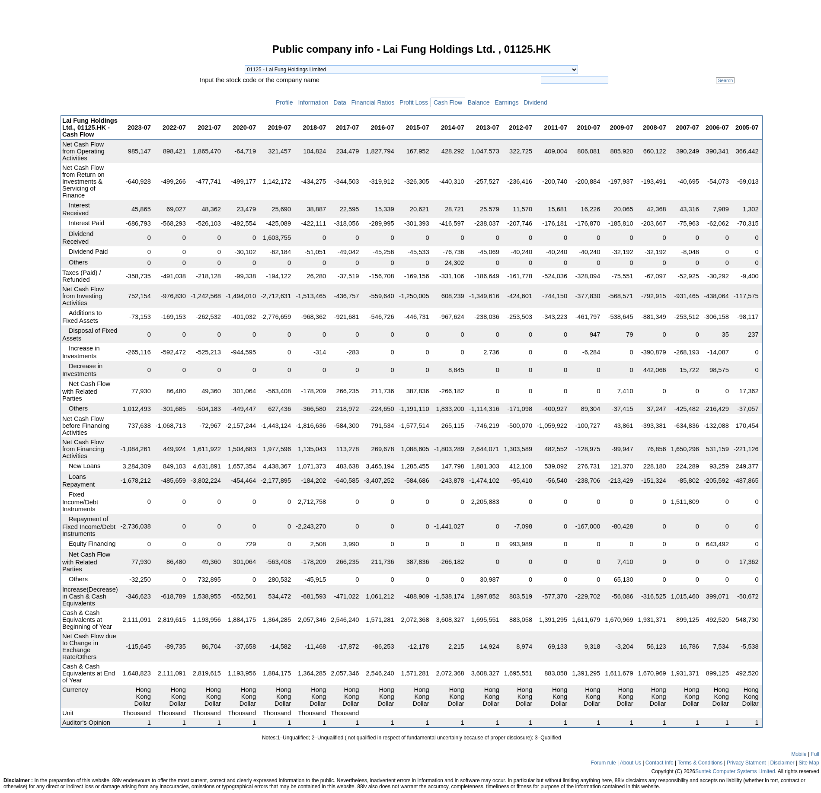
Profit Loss (414, 102)
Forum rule (603, 763)
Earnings (506, 102)
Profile (284, 102)
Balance (478, 102)
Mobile (798, 754)
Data (340, 102)
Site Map (809, 763)
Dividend (535, 102)
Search (725, 80)
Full (815, 754)
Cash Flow (448, 102)
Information (313, 102)
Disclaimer (782, 763)
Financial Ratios (373, 102)
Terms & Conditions (699, 763)
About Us (630, 763)
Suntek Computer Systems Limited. (735, 771)
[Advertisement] (30, 174)
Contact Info (659, 763)
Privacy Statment (746, 763)
